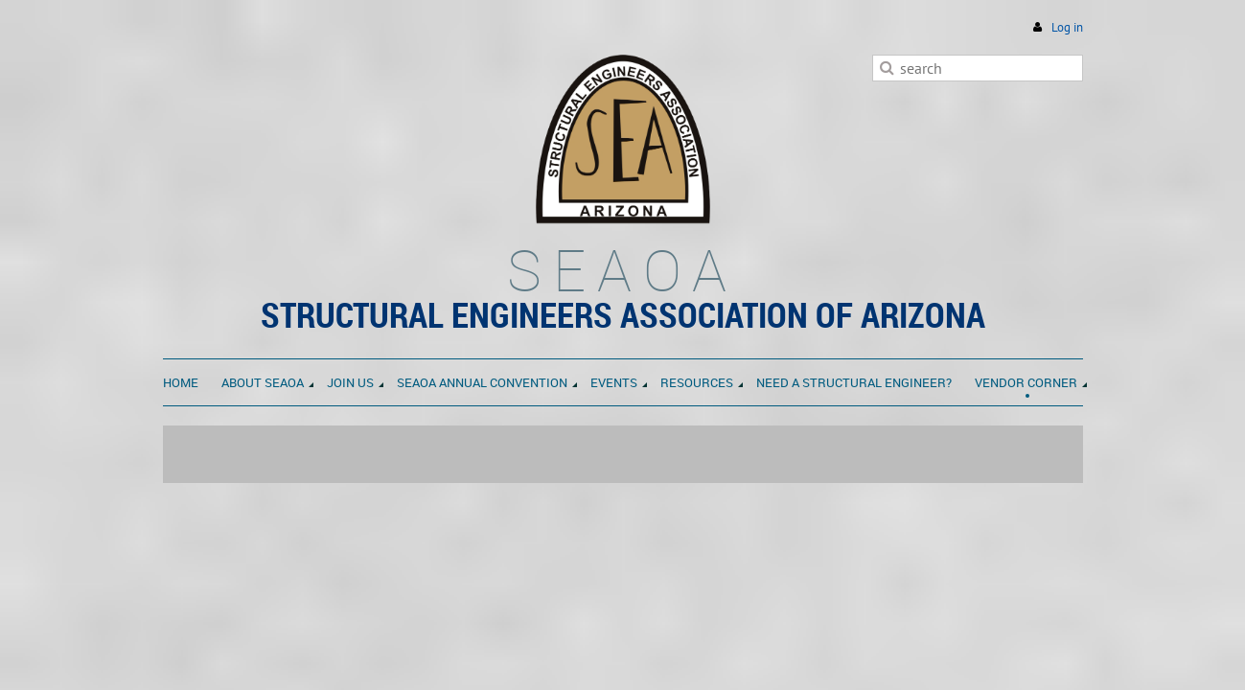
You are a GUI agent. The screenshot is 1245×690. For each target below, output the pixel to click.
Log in (1067, 27)
